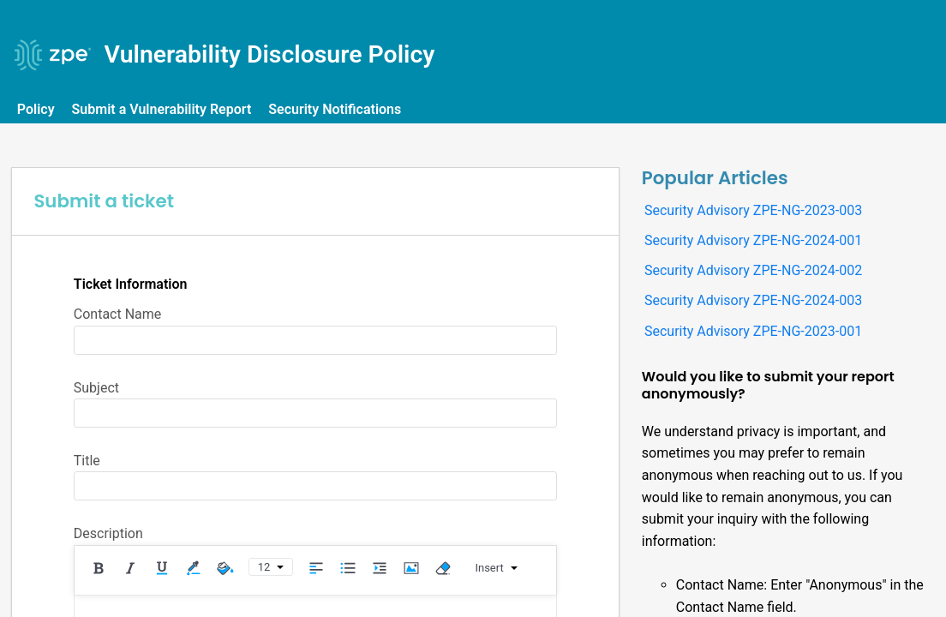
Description (108, 533)
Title (87, 460)
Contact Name (118, 314)
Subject (96, 388)
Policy (38, 109)
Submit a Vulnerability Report (164, 109)
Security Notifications (337, 109)
